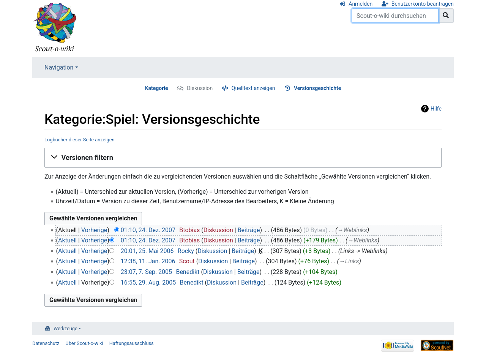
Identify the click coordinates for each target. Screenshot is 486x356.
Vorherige (94, 230)
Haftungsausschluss (131, 343)
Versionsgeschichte (317, 88)
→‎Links (349, 261)
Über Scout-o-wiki (84, 343)
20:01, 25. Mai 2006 (147, 251)
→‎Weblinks (352, 230)
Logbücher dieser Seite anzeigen (79, 139)
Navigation (58, 67)
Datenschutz (45, 343)
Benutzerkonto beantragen (422, 4)
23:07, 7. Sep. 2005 (146, 271)
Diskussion (200, 88)
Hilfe (436, 109)
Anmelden (360, 4)
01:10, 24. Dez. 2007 (148, 230)
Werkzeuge (65, 328)
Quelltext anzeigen (253, 88)
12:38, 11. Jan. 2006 (148, 261)
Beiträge (249, 230)
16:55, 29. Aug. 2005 (148, 282)
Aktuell (67, 240)
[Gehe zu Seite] (446, 15)
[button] (243, 157)
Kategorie (156, 88)
